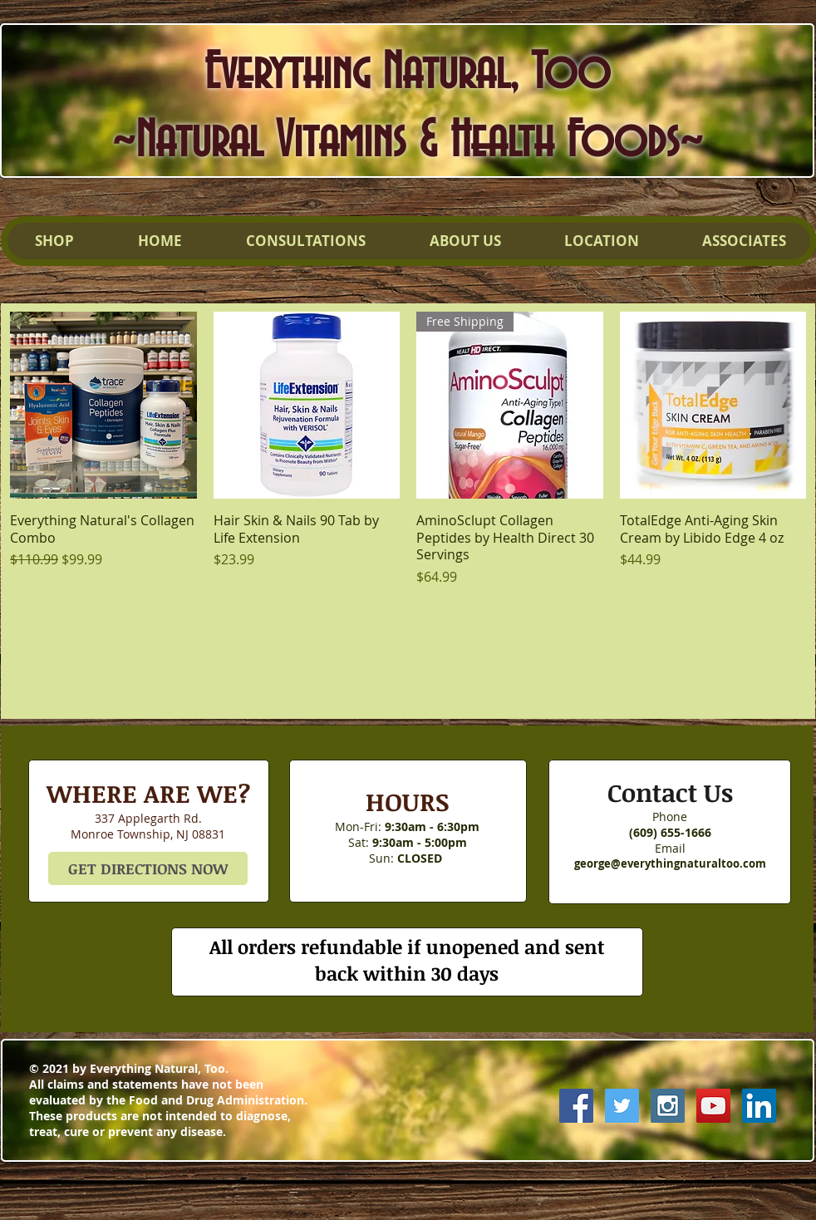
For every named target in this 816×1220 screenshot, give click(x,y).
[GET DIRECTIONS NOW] (148, 868)
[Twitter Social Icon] (622, 1106)
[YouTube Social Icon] (713, 1106)
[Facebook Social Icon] (576, 1106)
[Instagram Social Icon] (668, 1106)
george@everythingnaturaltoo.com (670, 863)
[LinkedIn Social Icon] (759, 1106)
